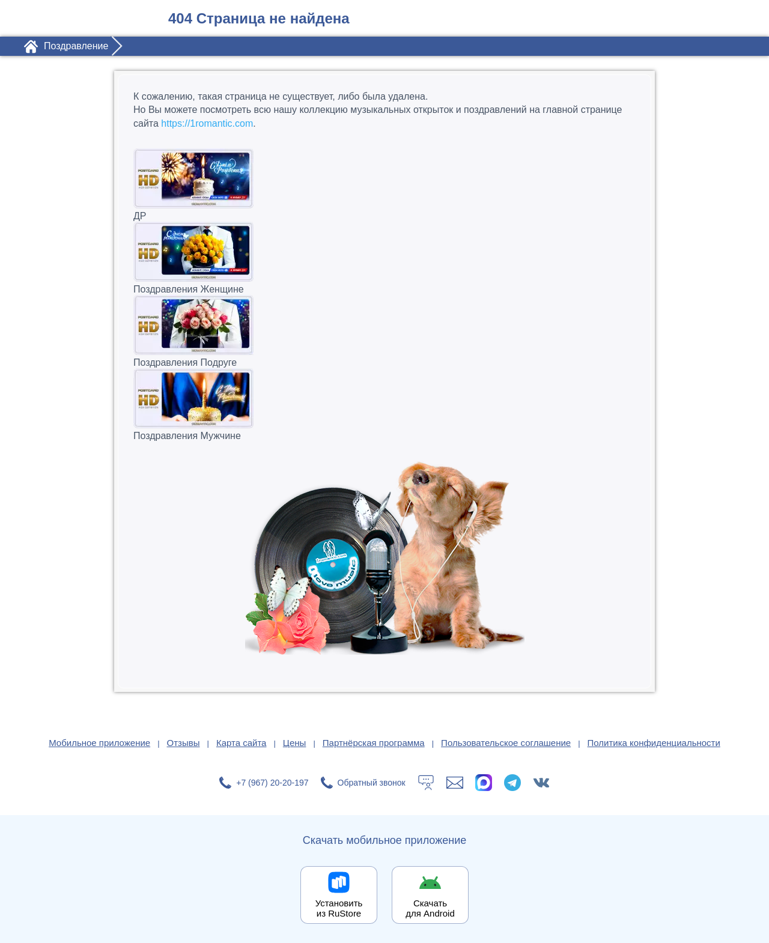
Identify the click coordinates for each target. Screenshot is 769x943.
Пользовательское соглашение (506, 743)
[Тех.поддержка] (426, 782)
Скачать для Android (430, 908)
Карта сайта (241, 743)
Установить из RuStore (339, 908)
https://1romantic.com (207, 123)
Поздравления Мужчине (384, 404)
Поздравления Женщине (384, 258)
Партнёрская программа (374, 743)
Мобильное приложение (99, 743)
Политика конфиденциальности (654, 743)
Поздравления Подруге (384, 331)
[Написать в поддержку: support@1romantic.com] (454, 782)
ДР (384, 184)
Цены (294, 743)
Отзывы (183, 743)
